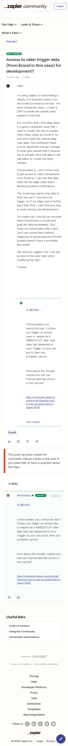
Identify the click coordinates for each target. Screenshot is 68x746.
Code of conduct (19, 625)
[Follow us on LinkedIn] (33, 723)
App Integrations (34, 714)
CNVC (20, 85)
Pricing (34, 676)
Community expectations (24, 636)
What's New (12, 33)
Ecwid (12, 432)
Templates (34, 709)
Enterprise (34, 703)
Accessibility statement (46, 664)
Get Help (9, 24)
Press (34, 692)
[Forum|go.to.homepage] (26, 6)
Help (34, 681)
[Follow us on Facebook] (27, 723)
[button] (60, 6)
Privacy (50, 741)
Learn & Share (32, 24)
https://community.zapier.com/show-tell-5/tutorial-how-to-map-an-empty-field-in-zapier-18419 (40, 402)
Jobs (34, 698)
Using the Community (22, 631)
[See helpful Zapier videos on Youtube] (53, 723)
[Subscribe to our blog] (40, 723)
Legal (40, 741)
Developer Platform (34, 687)
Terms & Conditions (20, 664)
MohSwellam (24, 495)
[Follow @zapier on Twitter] (46, 723)
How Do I (11, 41)
